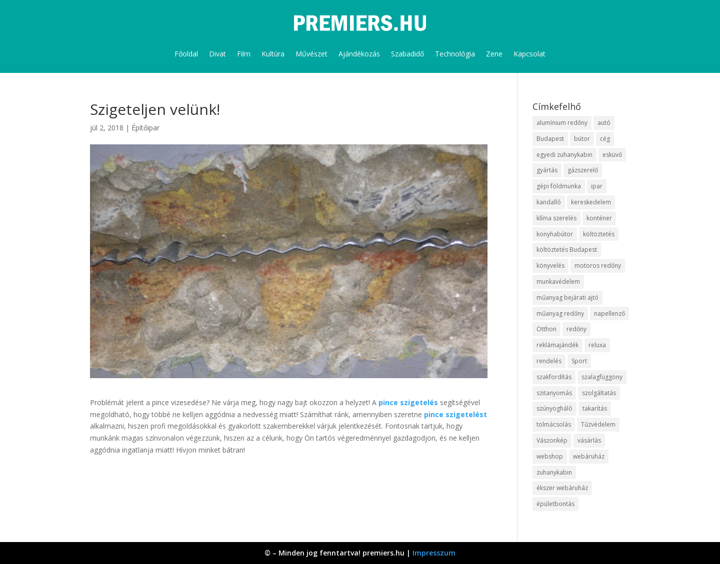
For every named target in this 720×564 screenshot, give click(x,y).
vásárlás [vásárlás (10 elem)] (589, 440)
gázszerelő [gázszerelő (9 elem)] (583, 170)
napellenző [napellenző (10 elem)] (609, 313)
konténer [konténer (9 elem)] (599, 218)
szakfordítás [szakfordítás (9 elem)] (554, 377)
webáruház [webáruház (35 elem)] (588, 456)
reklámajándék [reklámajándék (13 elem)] (557, 345)
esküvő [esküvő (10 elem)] (612, 154)
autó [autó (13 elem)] (604, 122)
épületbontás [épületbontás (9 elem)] (555, 504)
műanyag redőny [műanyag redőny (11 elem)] (560, 313)
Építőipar (146, 127)
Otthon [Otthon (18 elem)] (546, 329)
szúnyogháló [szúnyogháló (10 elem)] (554, 408)
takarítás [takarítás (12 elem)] (594, 408)
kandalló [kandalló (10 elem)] (548, 202)
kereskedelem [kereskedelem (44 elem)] (591, 202)
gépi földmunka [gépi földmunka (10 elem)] (558, 186)
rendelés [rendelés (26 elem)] (549, 361)
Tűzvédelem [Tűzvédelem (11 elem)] (598, 424)
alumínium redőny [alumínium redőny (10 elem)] (562, 122)
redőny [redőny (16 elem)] (576, 329)
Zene (494, 53)
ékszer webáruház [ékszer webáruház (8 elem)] (562, 488)
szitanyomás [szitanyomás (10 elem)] (554, 393)
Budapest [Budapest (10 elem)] (550, 138)
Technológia (455, 53)
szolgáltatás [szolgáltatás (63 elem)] (599, 393)
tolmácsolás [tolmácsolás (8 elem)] (553, 424)
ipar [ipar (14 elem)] (596, 186)
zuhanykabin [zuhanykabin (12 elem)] (554, 472)
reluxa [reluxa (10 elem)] (597, 345)
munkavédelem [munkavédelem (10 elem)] (558, 281)
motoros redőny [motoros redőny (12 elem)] (597, 265)
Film (243, 53)
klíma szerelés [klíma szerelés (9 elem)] (556, 218)
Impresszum (434, 553)
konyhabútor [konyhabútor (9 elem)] (554, 234)
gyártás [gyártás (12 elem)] (547, 170)
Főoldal (186, 53)
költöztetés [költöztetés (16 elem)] (598, 234)
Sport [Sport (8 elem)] (579, 361)
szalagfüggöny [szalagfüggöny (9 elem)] (602, 377)
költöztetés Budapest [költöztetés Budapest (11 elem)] (566, 249)
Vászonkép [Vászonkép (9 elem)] (552, 440)
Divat (217, 53)
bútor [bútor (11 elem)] (582, 138)
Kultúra (273, 53)
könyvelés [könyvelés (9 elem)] (550, 265)
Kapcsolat (530, 53)
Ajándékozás (359, 53)
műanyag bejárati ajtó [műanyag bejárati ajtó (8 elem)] (567, 297)
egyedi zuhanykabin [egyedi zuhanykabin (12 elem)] (564, 154)
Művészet (312, 53)
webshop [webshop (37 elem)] (549, 456)
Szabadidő (407, 53)
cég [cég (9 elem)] (605, 138)
